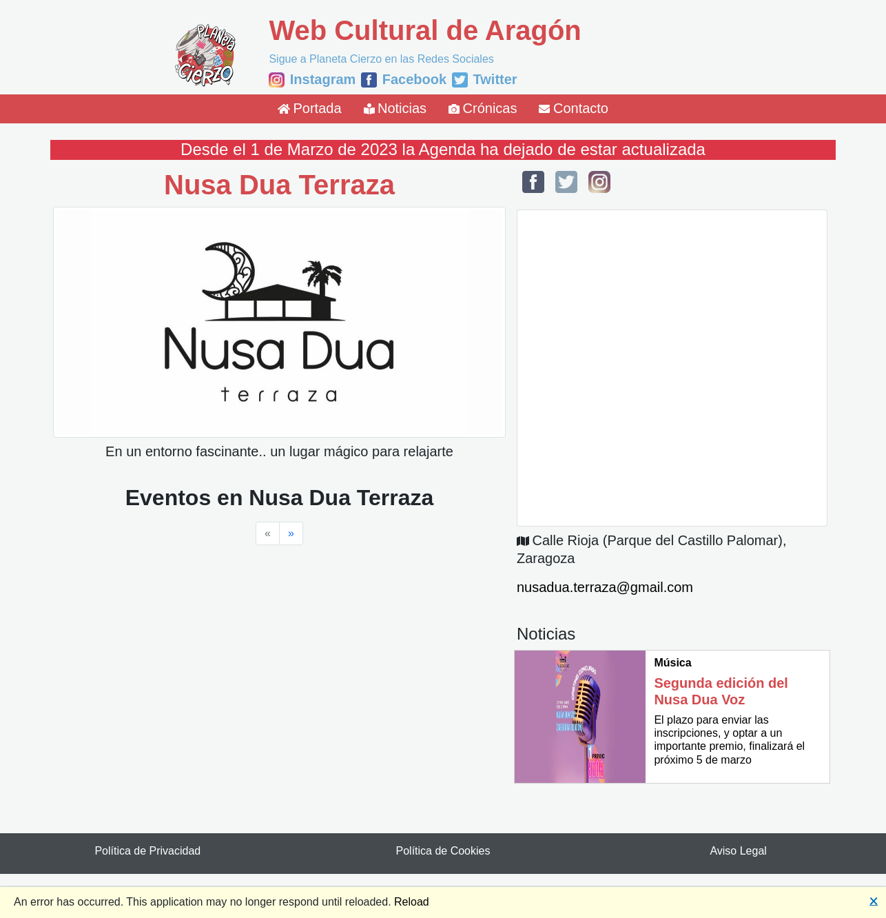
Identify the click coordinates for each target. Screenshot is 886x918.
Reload (411, 902)
